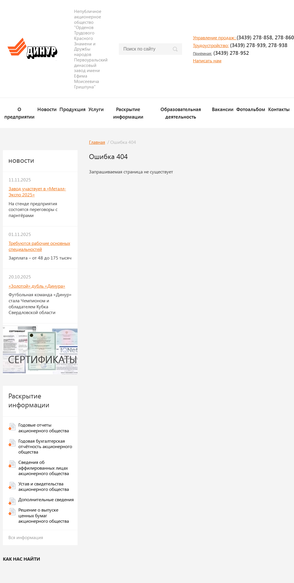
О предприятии (19, 112)
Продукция (72, 109)
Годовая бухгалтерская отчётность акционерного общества (45, 446)
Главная (97, 142)
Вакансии (222, 109)
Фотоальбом (250, 109)
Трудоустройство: (211, 45)
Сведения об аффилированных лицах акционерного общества (43, 467)
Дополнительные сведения (46, 499)
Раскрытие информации (128, 112)
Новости (47, 109)
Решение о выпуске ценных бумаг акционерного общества (43, 515)
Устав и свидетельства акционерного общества (43, 486)
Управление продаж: (215, 37)
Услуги (96, 109)
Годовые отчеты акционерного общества (43, 427)
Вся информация (25, 537)
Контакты (279, 109)
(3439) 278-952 (221, 52)
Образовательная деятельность (180, 112)
